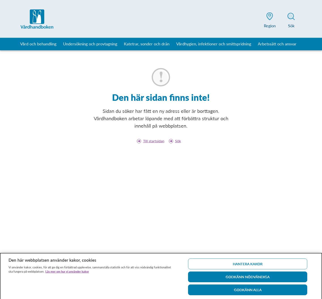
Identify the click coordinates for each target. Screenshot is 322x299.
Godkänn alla (248, 291)
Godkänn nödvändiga (248, 278)
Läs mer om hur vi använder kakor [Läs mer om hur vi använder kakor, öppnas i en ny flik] (67, 272)
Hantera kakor (248, 265)
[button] (269, 21)
